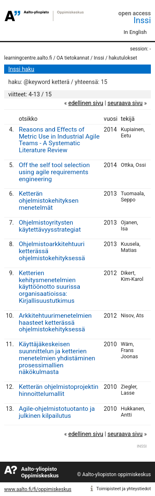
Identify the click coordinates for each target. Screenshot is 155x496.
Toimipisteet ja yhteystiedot (123, 488)
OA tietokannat (73, 58)
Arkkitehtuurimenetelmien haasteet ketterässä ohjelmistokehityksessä (55, 322)
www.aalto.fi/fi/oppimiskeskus (38, 489)
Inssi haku (21, 69)
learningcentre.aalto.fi (28, 58)
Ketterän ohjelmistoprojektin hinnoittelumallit (58, 390)
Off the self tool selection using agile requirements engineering (54, 172)
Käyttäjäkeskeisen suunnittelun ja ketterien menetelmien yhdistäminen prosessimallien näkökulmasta (57, 358)
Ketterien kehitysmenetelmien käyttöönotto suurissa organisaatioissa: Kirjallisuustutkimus (49, 286)
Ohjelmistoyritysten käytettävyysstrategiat (50, 226)
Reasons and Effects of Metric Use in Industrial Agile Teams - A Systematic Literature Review (59, 140)
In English (135, 32)
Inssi (142, 20)
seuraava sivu (125, 103)
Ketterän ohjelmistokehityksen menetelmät (48, 200)
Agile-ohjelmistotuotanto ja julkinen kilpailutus (57, 412)
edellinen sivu (85, 103)
